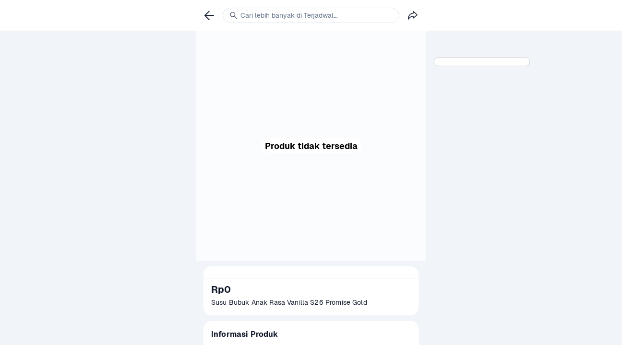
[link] (209, 15)
